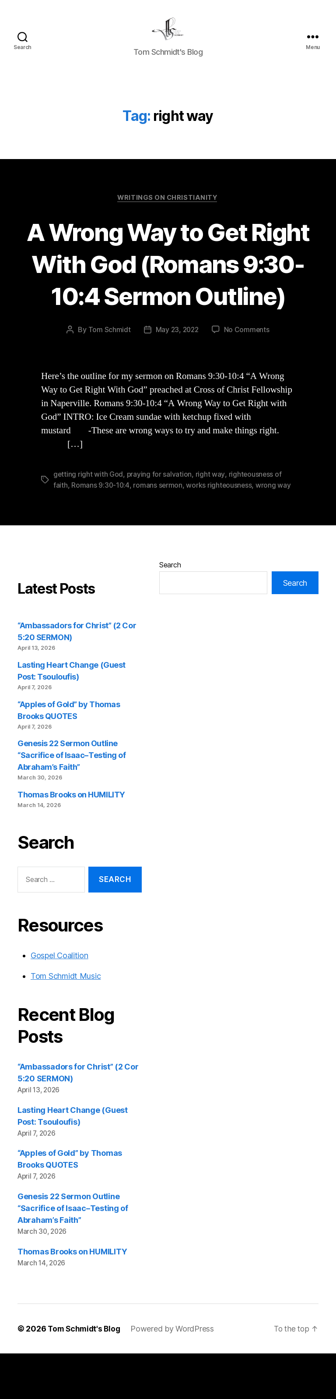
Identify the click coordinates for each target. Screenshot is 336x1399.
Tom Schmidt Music (66, 1021)
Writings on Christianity (167, 211)
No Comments (247, 375)
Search (170, 610)
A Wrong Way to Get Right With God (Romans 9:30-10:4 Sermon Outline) (168, 293)
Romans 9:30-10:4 (100, 530)
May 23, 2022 (177, 375)
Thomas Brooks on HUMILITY (71, 840)
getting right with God (88, 520)
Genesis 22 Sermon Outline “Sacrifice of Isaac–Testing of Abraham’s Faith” (72, 800)
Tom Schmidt (108, 375)
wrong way (275, 530)
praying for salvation (159, 520)
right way (210, 520)
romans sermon (159, 530)
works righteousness (220, 530)
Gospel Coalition (59, 1000)
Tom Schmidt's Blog (85, 1374)
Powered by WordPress (175, 1374)
